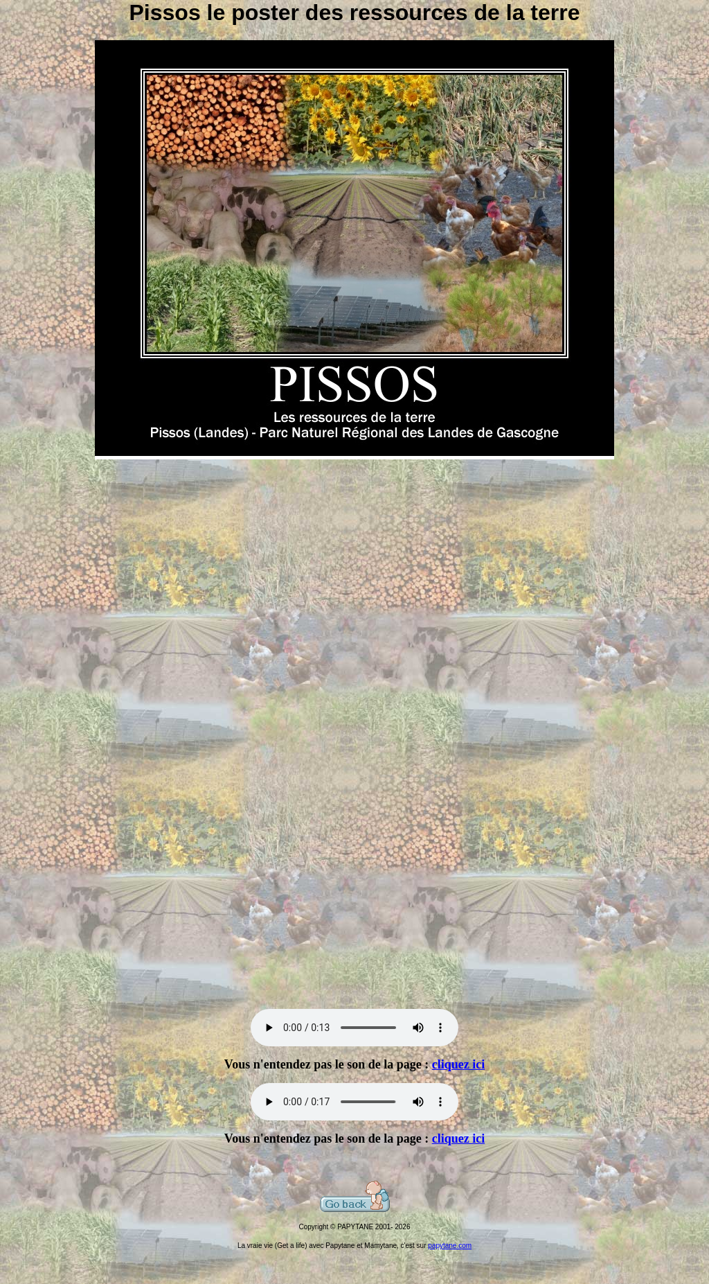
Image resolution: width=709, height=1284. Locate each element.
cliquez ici (458, 1064)
